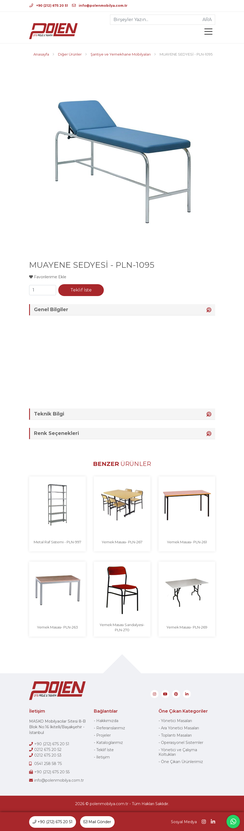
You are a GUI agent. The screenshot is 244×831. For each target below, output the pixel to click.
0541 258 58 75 (48, 763)
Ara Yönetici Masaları (180, 728)
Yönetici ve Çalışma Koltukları (178, 752)
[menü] (209, 33)
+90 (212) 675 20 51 (48, 6)
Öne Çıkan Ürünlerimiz (182, 761)
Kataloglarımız (109, 742)
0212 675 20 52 (47, 749)
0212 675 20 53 (47, 755)
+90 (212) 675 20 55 (52, 772)
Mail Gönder (97, 821)
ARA (207, 19)
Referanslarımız (110, 728)
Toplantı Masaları (176, 735)
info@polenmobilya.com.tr (100, 6)
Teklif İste (81, 290)
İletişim (103, 757)
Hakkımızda (107, 720)
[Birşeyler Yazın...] (155, 20)
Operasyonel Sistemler (182, 742)
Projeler (103, 735)
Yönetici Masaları (176, 720)
